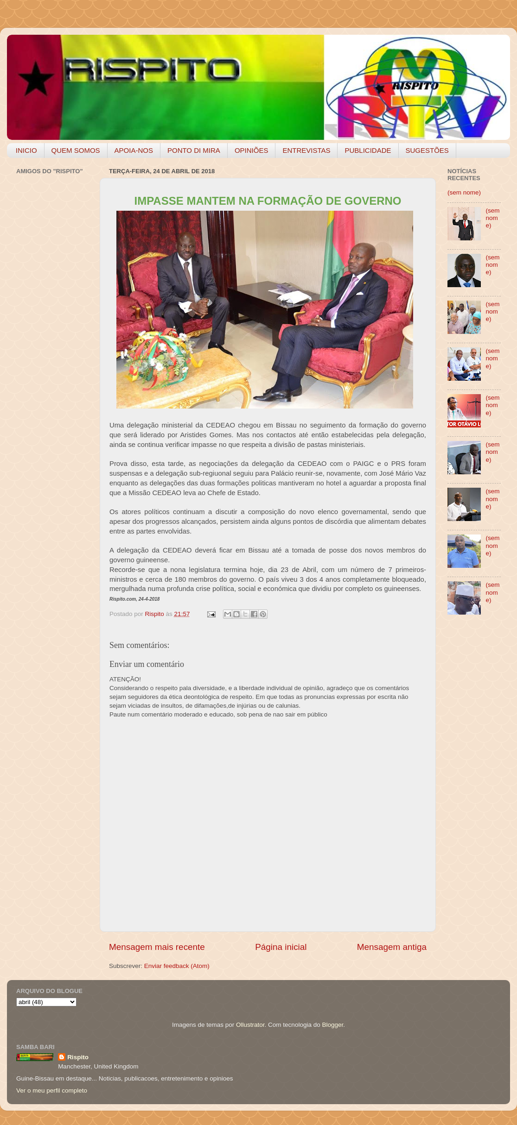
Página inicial (280, 947)
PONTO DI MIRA (193, 150)
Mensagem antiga (392, 947)
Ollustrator (250, 1024)
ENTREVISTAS (306, 150)
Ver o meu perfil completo (51, 1090)
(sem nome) (464, 192)
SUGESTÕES (427, 150)
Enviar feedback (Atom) (177, 965)
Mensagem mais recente (157, 947)
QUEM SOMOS (75, 150)
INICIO (26, 150)
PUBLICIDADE (368, 150)
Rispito (78, 1057)
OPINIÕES (251, 150)
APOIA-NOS (134, 150)
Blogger (332, 1024)
